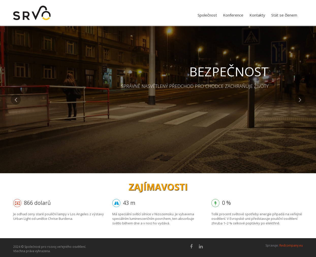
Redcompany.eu (291, 245)
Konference (233, 15)
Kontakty (257, 15)
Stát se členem (284, 15)
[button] (15, 133)
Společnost (207, 15)
